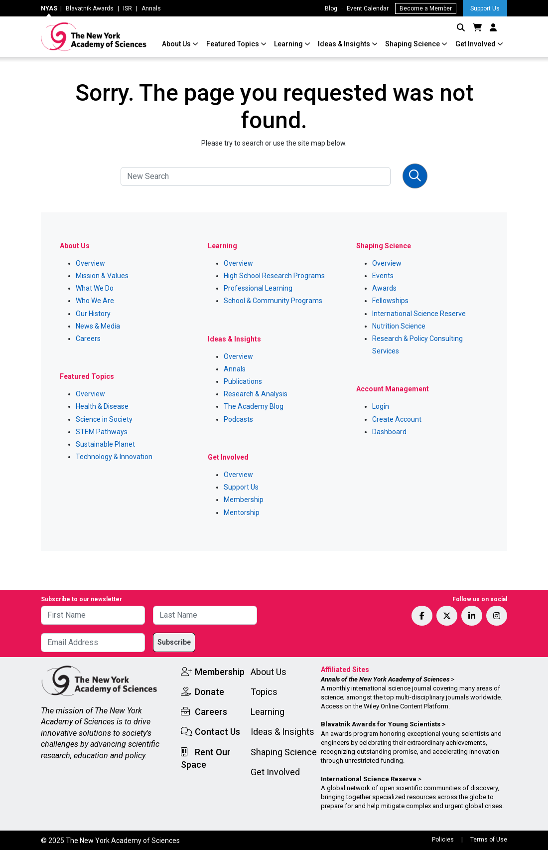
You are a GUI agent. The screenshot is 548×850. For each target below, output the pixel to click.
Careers (88, 338)
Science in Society (104, 419)
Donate (209, 691)
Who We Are (95, 301)
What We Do (95, 288)
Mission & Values (102, 276)
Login (380, 406)
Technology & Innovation (114, 457)
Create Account (396, 419)
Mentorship (242, 512)
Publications (243, 381)
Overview (90, 263)
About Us (177, 44)
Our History (93, 314)
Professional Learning (258, 288)
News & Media (98, 326)
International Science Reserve (419, 314)
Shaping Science (413, 44)
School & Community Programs (273, 301)
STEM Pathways (102, 432)
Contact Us (217, 731)
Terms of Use (488, 839)
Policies (443, 839)
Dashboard (389, 432)
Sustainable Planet (105, 444)
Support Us (485, 8)
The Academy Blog (253, 406)
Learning (289, 44)
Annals (151, 8)
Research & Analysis (255, 394)
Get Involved (476, 44)
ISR (127, 8)
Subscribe (174, 642)
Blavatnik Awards (90, 8)
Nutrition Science (398, 326)
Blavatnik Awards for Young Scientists (380, 724)
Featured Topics (233, 44)
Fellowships (390, 301)
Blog (331, 8)
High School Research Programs (274, 276)
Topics (264, 691)
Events (383, 276)
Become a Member (426, 8)
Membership (244, 500)
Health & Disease (102, 406)
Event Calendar (368, 8)
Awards (384, 288)
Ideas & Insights (345, 44)
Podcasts (238, 419)
